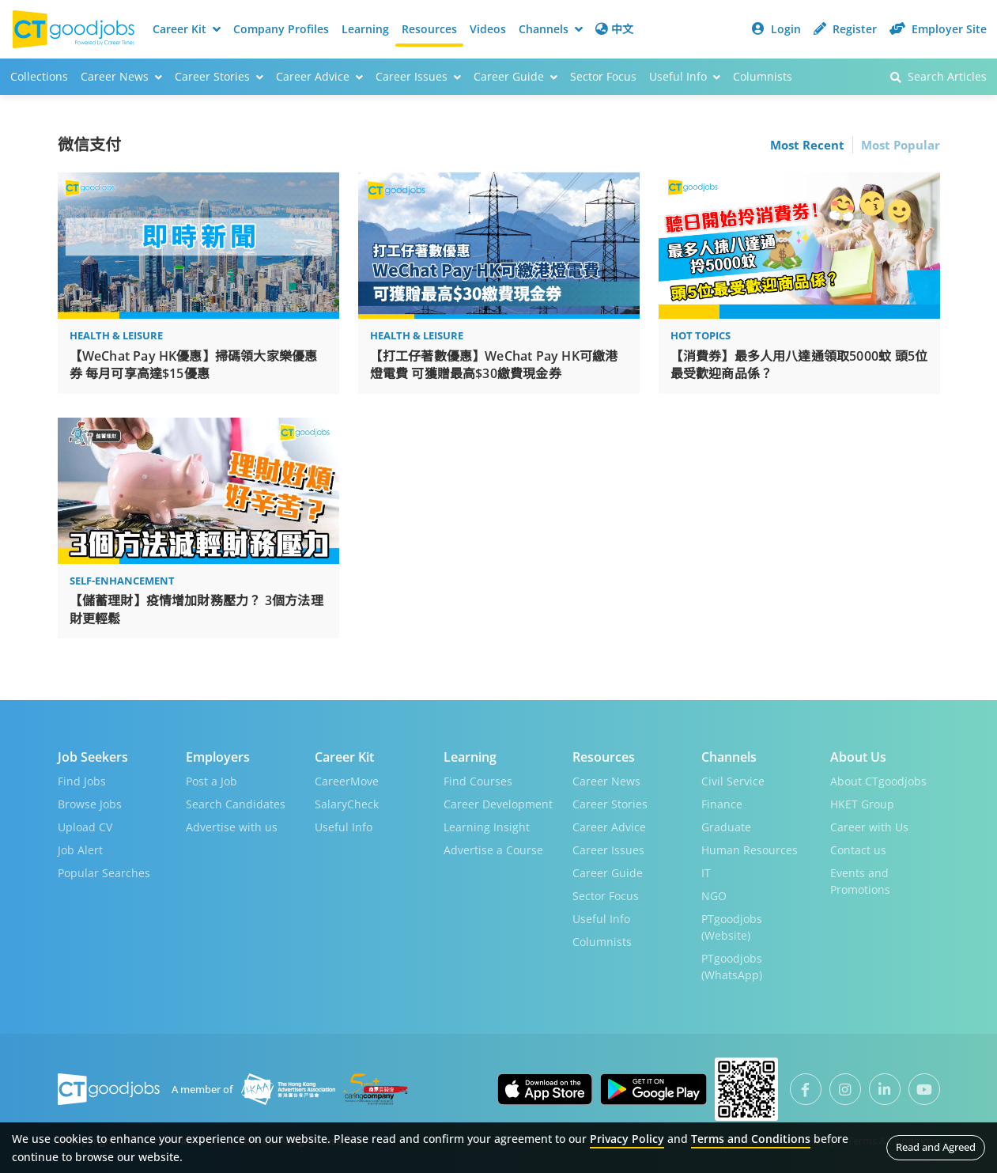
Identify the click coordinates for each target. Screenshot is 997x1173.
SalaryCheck (347, 804)
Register (845, 28)
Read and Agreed (936, 1147)
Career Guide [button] (515, 76)
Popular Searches (104, 872)
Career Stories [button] (219, 76)
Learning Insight (487, 826)
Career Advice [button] (319, 76)
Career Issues (608, 849)
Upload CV (85, 826)
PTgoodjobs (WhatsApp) (731, 966)
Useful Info (343, 826)
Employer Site (938, 28)
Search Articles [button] (938, 76)
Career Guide (607, 872)
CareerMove (347, 781)
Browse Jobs (90, 804)
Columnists (762, 76)
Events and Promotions (860, 881)
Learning (365, 28)
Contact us (858, 849)
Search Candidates (235, 804)
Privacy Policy (627, 1138)
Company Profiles (281, 28)
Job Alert (80, 849)
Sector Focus (603, 76)
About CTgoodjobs (878, 781)
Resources (429, 28)
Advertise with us (232, 826)
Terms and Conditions (750, 1138)
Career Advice (609, 826)
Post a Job (211, 781)
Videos (488, 28)
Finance (721, 804)
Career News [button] (121, 76)
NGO (714, 895)
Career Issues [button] (418, 76)
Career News (606, 781)
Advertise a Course (493, 849)
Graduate (726, 826)
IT (706, 872)
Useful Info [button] (684, 76)
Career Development (498, 804)
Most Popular (900, 145)
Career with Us (869, 826)
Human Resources (749, 849)
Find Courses (478, 781)
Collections (39, 76)
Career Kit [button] (187, 28)
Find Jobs (82, 781)
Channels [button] (551, 28)
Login (776, 28)
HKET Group (862, 804)
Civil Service (733, 781)
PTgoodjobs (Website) (731, 927)
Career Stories (610, 804)
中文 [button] (614, 28)
